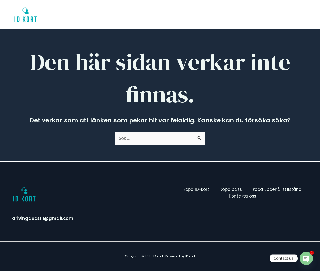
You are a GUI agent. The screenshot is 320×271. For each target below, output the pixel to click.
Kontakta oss (286, 14)
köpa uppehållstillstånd (237, 14)
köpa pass (191, 14)
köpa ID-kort (156, 14)
